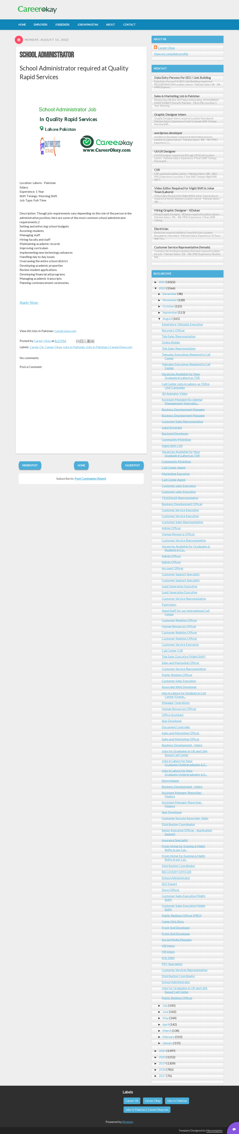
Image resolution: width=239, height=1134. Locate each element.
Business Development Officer (182, 504)
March (167, 1030)
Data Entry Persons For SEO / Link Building (182, 77)
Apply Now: (29, 302)
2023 (162, 282)
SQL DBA (168, 958)
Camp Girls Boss (173, 921)
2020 (162, 1057)
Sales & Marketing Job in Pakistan (176, 96)
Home (81, 465)
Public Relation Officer (177, 675)
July (165, 1005)
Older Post (132, 465)
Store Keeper (170, 780)
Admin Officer (171, 528)
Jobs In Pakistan (74, 347)
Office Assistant (172, 715)
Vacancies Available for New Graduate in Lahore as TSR (181, 375)
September (170, 312)
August (167, 318)
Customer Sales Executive (179, 681)
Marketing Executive (176, 473)
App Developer (172, 721)
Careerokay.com (65, 331)
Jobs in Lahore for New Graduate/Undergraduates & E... (184, 762)
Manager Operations (176, 703)
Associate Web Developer (179, 687)
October (168, 306)
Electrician (161, 229)
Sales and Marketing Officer (180, 663)
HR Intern (168, 945)
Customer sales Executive (179, 486)
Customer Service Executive (180, 510)
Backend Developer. (175, 433)
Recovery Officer (173, 330)
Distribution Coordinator (178, 824)
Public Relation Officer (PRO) (181, 915)
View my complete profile (171, 54)
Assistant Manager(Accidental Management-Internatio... (182, 401)
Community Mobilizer (176, 439)
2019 (162, 1063)
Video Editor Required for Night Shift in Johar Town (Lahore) (184, 190)
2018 (162, 1069)
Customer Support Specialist (181, 574)
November (170, 300)
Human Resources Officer (179, 626)
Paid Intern (169, 604)
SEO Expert (169, 884)
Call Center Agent (173, 467)
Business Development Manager (183, 409)
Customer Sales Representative (182, 421)
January (168, 1043)
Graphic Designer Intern (170, 114)
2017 (162, 1076)
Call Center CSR (172, 650)
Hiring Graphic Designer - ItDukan (177, 210)
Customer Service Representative (184, 540)
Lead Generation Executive (179, 586)
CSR (157, 170)
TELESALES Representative (180, 498)
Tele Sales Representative (179, 336)
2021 (162, 1050)
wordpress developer (168, 133)
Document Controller (176, 727)
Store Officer (170, 890)
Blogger (127, 1122)
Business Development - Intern (182, 745)
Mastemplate (214, 1130)
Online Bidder (171, 342)
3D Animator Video (175, 393)
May (166, 1018)
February (169, 1037)
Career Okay (53, 347)
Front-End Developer (176, 927)
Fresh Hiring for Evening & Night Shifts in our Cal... (183, 848)
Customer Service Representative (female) (182, 247)
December (170, 294)
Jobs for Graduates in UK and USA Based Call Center (184, 753)
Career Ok (37, 347)
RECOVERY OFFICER (176, 872)
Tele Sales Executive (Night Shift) (183, 656)
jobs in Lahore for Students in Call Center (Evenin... (184, 694)
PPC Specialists (172, 964)
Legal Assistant (172, 427)
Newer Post (30, 465)
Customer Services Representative (184, 970)
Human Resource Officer (178, 534)
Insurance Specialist (175, 840)
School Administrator (47, 55)
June (166, 1011)
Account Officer (172, 568)
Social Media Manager (177, 939)
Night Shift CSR (172, 446)
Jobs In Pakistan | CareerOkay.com (109, 347)
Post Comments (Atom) (90, 478)
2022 (162, 288)
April (166, 1024)
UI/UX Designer (165, 151)
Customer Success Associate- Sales (185, 818)
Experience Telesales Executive (182, 324)
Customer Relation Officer (179, 620)
